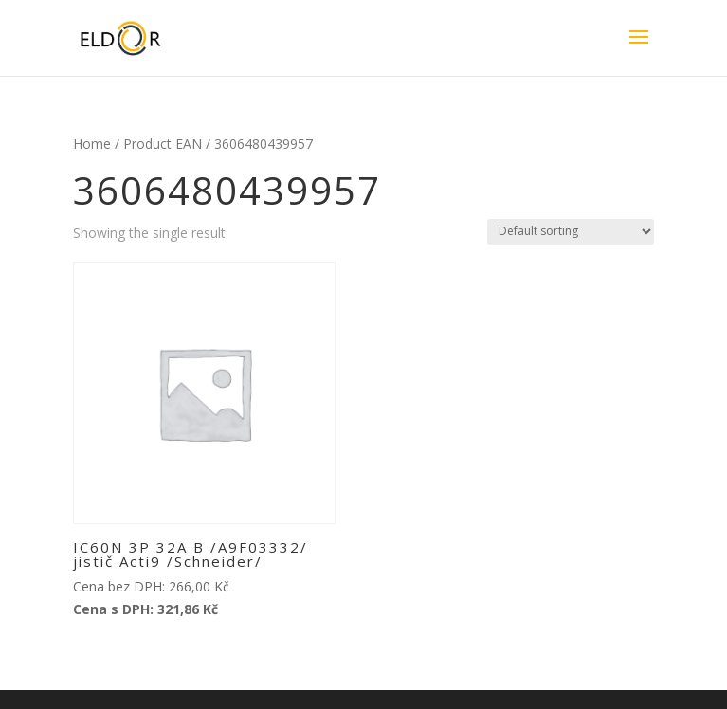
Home (92, 144)
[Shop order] (570, 232)
